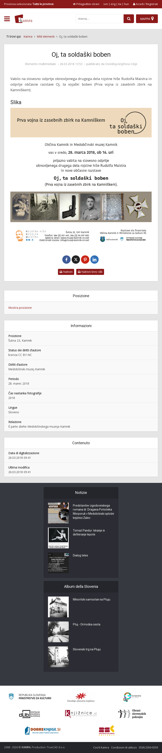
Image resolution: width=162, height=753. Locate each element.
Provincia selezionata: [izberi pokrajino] (29, 4)
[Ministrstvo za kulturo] (29, 697)
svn (105, 4)
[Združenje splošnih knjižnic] (106, 730)
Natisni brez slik (90, 272)
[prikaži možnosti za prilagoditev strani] (86, 4)
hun (126, 4)
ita (119, 4)
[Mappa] (147, 18)
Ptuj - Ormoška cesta (86, 624)
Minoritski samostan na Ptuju (92, 599)
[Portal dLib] (29, 714)
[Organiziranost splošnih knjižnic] (81, 697)
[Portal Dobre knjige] (42, 730)
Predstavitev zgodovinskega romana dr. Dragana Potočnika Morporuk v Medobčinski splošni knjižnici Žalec (93, 512)
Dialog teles (80, 555)
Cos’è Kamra (101, 747)
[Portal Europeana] (132, 697)
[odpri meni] (7, 19)
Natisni (66, 272)
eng (113, 4)
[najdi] (129, 18)
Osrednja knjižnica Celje (121, 64)
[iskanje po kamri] (100, 18)
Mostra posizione (20, 308)
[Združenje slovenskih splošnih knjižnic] (81, 714)
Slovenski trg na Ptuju (87, 649)
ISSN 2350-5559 (148, 747)
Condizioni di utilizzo (124, 747)
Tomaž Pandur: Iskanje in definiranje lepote (89, 532)
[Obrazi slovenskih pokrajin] (132, 714)
